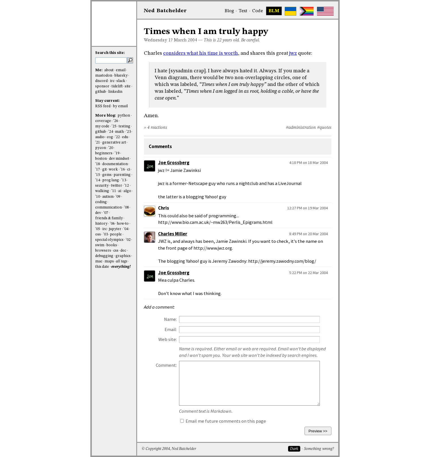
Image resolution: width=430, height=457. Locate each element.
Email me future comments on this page (223, 421)
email (120, 70)
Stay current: (107, 101)
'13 (123, 180)
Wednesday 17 (158, 40)
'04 (126, 229)
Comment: (166, 365)
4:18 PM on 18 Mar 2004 (308, 162)
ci (128, 169)
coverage (103, 121)
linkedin (115, 92)
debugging (104, 256)
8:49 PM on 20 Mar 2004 (308, 233)
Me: (99, 70)
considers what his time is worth (200, 53)
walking (102, 191)
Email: (171, 329)
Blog (229, 11)
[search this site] (111, 60)
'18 (97, 164)
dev (98, 213)
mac (98, 261)
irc (112, 81)
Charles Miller (172, 234)
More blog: (106, 115)
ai (119, 191)
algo (127, 191)
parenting (122, 175)
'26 (115, 121)
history (101, 224)
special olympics (109, 240)
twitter (116, 186)
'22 (117, 137)
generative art (114, 142)
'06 (112, 224)
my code (102, 126)
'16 (122, 169)
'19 (117, 153)
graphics (123, 256)
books (112, 245)
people (116, 234)
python (124, 115)
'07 (105, 213)
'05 (97, 229)
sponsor (102, 86)
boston (101, 159)
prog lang (110, 180)
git (104, 169)
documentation (115, 164)
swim (99, 245)
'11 (113, 191)
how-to (123, 224)
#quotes (324, 127)
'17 (97, 169)
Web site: (167, 339)
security (102, 186)
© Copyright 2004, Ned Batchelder (169, 449)
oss (98, 234)
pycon (100, 148)
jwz (293, 53)
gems (107, 175)
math (119, 132)
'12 (126, 186)
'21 (97, 142)
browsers (103, 250)
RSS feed (102, 106)
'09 (118, 197)
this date (102, 267)
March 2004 (185, 40)
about (109, 70)
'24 (110, 132)
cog (110, 137)
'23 (128, 132)
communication (108, 207)
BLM (274, 11)
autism (108, 197)
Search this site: (110, 53)
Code (257, 11)
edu (125, 137)
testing (124, 126)
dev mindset (119, 159)
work (113, 169)
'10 (97, 197)
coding (101, 202)
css (115, 250)
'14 (97, 180)
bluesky (121, 75)
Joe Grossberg (174, 163)
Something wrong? (319, 449)
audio (100, 137)
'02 (128, 240)
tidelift (117, 86)
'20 (110, 148)
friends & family (109, 218)
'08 (126, 207)
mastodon (103, 75)
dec (123, 250)
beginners (103, 153)
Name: (170, 319)
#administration (301, 127)
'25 (114, 126)
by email (120, 106)
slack (120, 81)
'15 (97, 175)
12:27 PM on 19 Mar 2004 (307, 207)
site (128, 86)
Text (243, 11)
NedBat (165, 11)
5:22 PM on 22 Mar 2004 (308, 272)
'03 (105, 234)
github (100, 92)
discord (101, 81)
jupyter (115, 229)
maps (109, 261)
